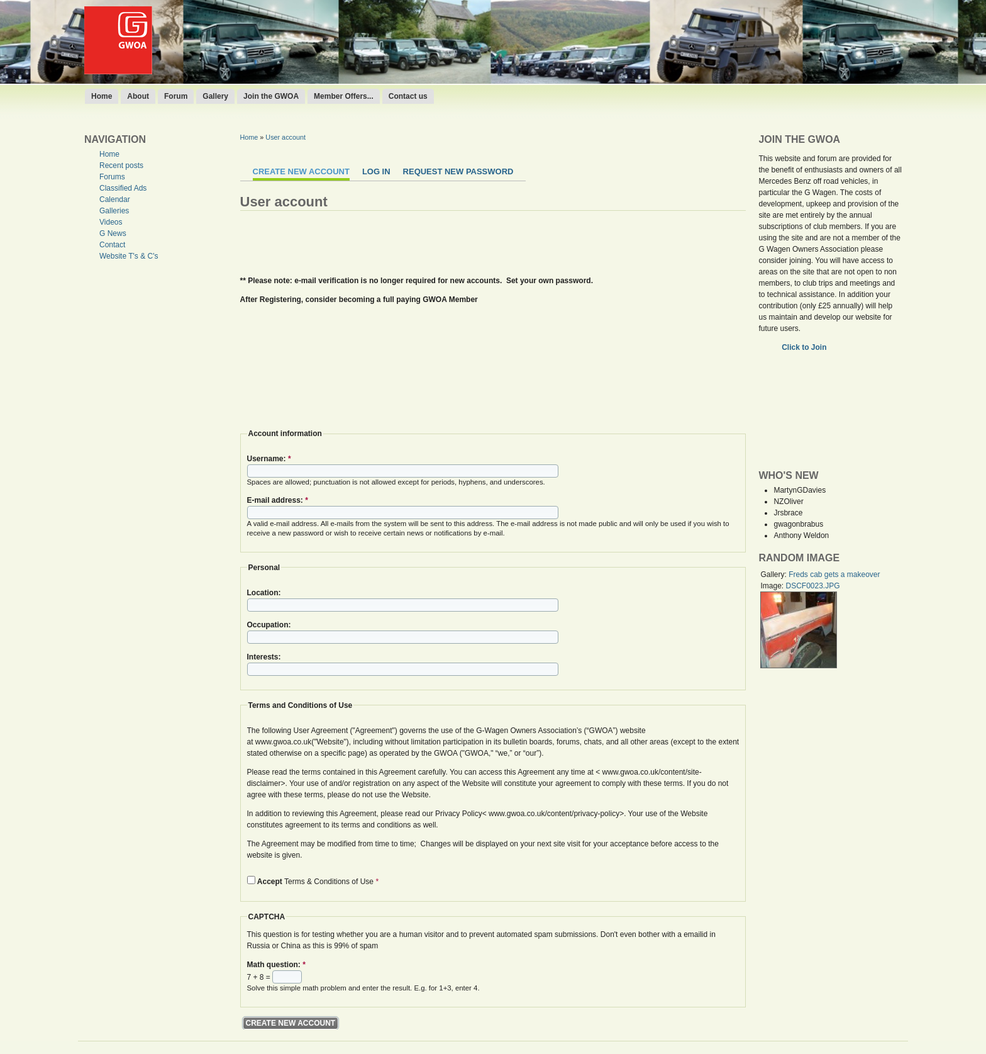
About (138, 96)
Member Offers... (344, 96)
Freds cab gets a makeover (834, 574)
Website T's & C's (128, 256)
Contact (112, 244)
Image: (772, 585)
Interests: (264, 657)
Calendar (114, 199)
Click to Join (805, 347)
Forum (175, 96)
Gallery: (774, 574)
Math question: (276, 964)
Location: (264, 592)
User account (285, 137)
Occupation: (269, 624)
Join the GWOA (271, 96)
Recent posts (121, 165)
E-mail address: (277, 500)
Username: (269, 458)
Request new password (458, 171)
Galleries (114, 210)
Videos (110, 222)
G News (112, 233)
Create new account (301, 171)
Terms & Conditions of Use (313, 881)
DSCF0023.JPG (812, 585)
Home (101, 96)
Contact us (408, 96)
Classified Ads (123, 188)
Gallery (215, 96)
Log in (376, 171)
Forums (112, 176)
